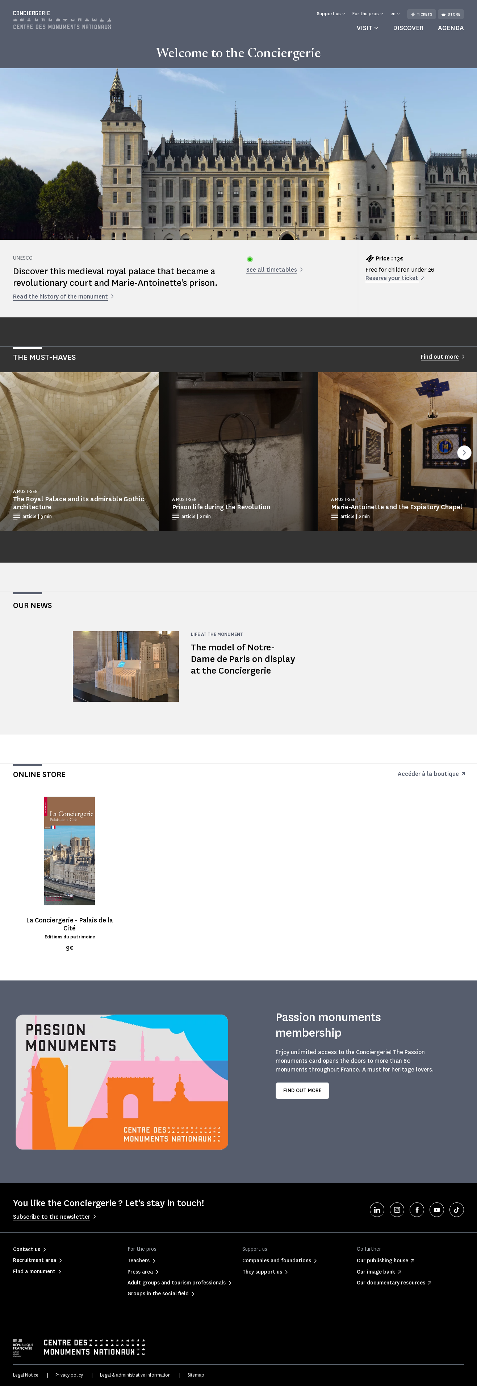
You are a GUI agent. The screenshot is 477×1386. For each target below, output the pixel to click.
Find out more (302, 1090)
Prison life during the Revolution (221, 507)
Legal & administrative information (135, 1375)
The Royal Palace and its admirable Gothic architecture (78, 503)
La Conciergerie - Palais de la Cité (69, 924)
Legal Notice (25, 1375)
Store (451, 14)
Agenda (451, 28)
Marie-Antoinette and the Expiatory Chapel (397, 507)
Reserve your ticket (391, 278)
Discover (408, 28)
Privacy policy (69, 1375)
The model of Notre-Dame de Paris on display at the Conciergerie (243, 658)
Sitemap (196, 1375)
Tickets (421, 14)
